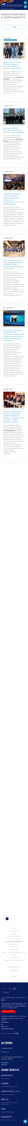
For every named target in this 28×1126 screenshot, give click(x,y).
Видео (14, 955)
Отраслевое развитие (14, 939)
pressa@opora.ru (5, 1104)
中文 (14, 988)
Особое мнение (14, 949)
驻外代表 (4, 1065)
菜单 (14, 27)
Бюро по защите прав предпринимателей (14, 952)
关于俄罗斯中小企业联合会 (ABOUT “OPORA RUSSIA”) (14, 1016)
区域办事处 (5, 1063)
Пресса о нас (14, 947)
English (9, 988)
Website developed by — (9, 1033)
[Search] (10, 992)
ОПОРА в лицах (14, 944)
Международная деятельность (14, 941)
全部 (14, 928)
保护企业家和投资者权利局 (7, 1028)
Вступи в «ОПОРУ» (8, 1011)
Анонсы (14, 933)
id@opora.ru (5, 1052)
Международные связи (10, 39)
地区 (2, 1024)
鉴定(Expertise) (4, 1026)
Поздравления (14, 957)
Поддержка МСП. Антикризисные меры (14, 960)
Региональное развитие (14, 936)
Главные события (14, 931)
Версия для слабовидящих (8, 8)
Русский (4, 988)
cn (25, 6)
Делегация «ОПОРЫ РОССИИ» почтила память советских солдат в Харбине (13, 184)
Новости (7, 21)
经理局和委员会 (4, 1022)
